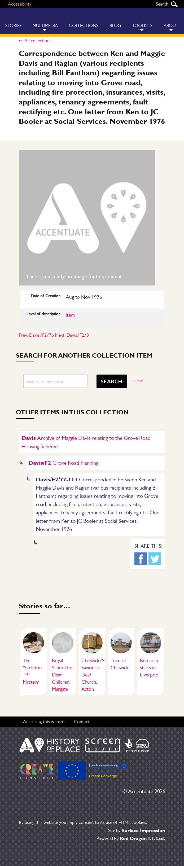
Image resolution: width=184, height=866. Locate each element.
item (70, 315)
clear (137, 380)
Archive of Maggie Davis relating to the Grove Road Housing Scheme (86, 441)
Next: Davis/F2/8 (72, 335)
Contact (82, 721)
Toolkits (142, 25)
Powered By (131, 838)
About (171, 25)
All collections (37, 40)
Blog (115, 25)
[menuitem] (45, 21)
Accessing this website (44, 721)
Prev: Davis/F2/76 (36, 335)
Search (174, 4)
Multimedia (45, 25)
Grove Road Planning (63, 462)
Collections (83, 25)
